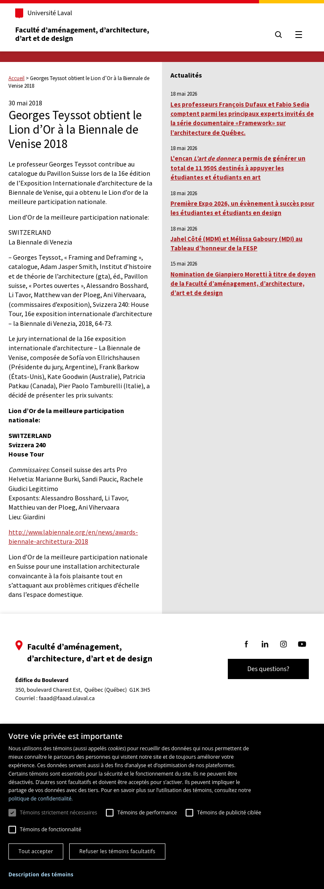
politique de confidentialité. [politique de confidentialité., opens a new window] (40, 798)
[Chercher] (278, 34)
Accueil (16, 78)
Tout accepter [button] (36, 851)
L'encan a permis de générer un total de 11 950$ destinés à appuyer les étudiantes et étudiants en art (237, 167)
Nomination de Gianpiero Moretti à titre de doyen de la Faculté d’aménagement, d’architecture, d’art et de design (243, 283)
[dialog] (162, 806)
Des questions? (268, 669)
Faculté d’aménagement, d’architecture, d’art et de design (83, 34)
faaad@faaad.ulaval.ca (67, 698)
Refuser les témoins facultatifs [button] (117, 851)
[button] (40, 874)
